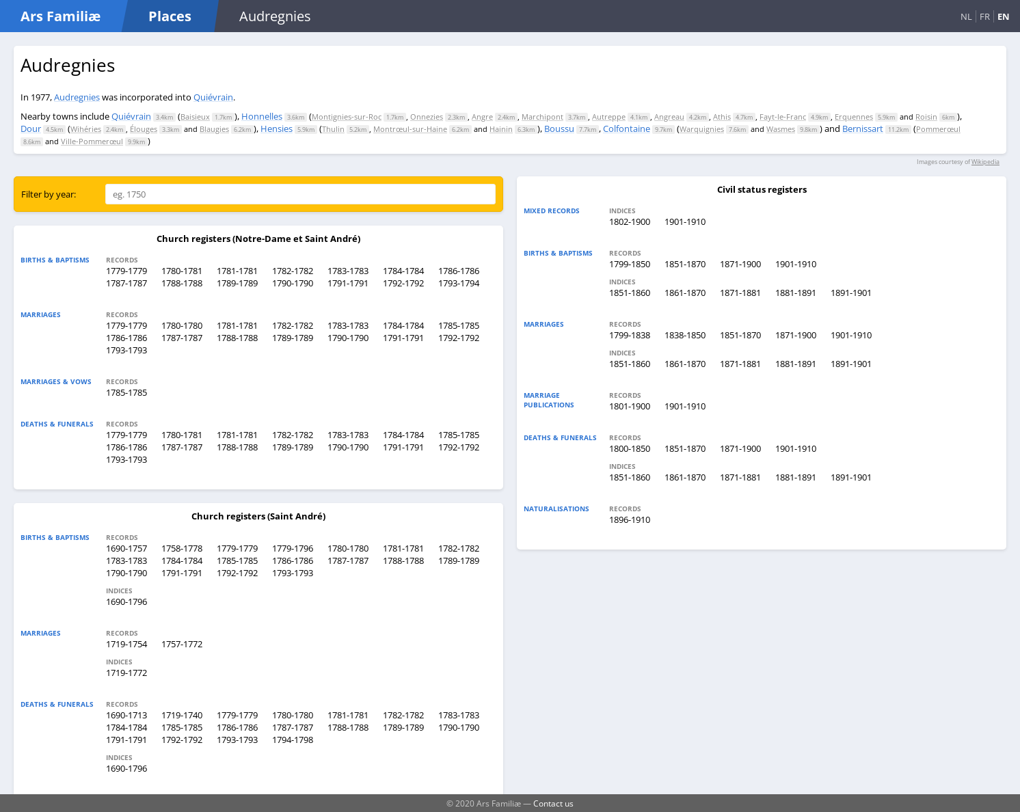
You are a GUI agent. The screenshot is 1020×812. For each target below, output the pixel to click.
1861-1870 (685, 292)
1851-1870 (685, 264)
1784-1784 (403, 271)
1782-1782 (292, 271)
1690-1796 (126, 601)
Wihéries (85, 129)
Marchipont (542, 116)
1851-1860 (629, 292)
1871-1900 (740, 264)
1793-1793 (126, 350)
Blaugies (214, 129)
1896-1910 (629, 519)
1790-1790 (292, 283)
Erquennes (854, 116)
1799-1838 (629, 335)
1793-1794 (458, 283)
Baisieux (195, 116)
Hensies (276, 128)
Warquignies (702, 129)
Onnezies (426, 116)
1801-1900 (629, 406)
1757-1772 (181, 644)
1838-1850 (685, 335)
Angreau (669, 116)
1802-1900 (629, 221)
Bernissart (862, 128)
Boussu (559, 128)
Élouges (143, 129)
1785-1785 (458, 325)
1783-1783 (347, 271)
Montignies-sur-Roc (346, 116)
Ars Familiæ (60, 16)
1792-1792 (403, 283)
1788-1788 (181, 283)
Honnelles (261, 116)
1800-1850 (629, 448)
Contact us (553, 803)
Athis (722, 116)
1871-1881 (740, 292)
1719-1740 (181, 715)
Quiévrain (213, 97)
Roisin (926, 116)
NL (966, 16)
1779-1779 (126, 271)
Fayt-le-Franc (783, 116)
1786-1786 (458, 271)
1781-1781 (237, 271)
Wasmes (780, 129)
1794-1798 (292, 739)
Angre (482, 116)
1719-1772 (126, 672)
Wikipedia (985, 161)
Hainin (501, 129)
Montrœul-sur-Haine (410, 129)
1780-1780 (181, 325)
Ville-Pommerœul (92, 141)
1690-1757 (126, 548)
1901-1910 (685, 221)
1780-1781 (181, 271)
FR (985, 16)
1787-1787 (126, 283)
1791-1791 (347, 283)
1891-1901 (851, 292)
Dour (31, 128)
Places (169, 16)
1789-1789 (237, 283)
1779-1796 (292, 548)
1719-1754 (126, 644)
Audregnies (77, 97)
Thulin (333, 129)
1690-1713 (126, 715)
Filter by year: (48, 194)
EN (1003, 16)
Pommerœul (938, 129)
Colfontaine (626, 128)
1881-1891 (795, 292)
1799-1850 (629, 264)
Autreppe (609, 116)
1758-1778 (181, 548)
